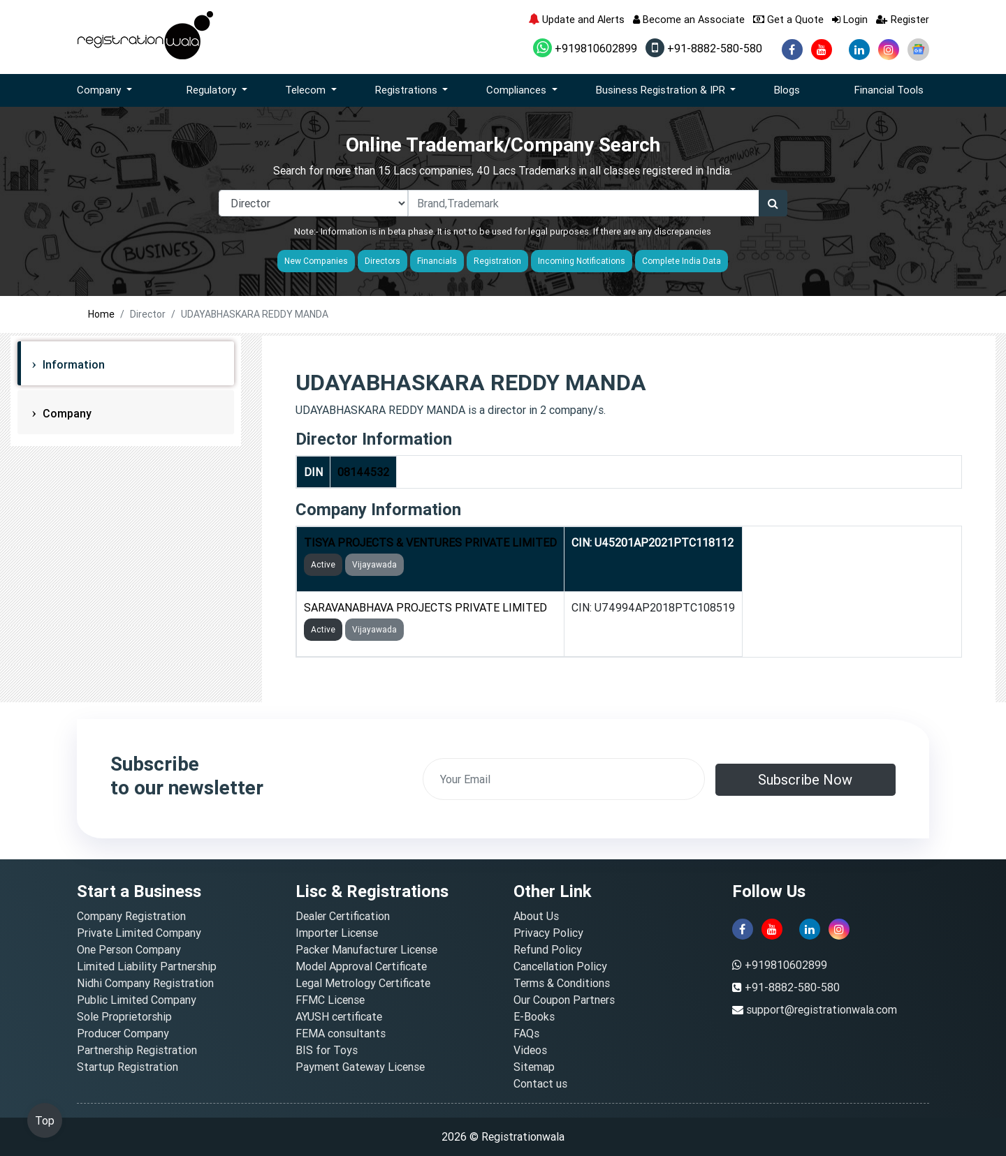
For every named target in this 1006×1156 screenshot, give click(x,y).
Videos (530, 1050)
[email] (564, 779)
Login (850, 19)
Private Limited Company (139, 933)
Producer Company (123, 1033)
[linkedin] (859, 49)
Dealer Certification (343, 916)
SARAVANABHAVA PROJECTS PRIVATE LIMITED (425, 607)
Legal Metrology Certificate (363, 983)
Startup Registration (127, 1067)
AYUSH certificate (339, 1016)
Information (72, 364)
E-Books (534, 1016)
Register (902, 19)
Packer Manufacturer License (366, 949)
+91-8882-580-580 (704, 48)
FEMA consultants (341, 1033)
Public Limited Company (136, 1000)
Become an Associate (689, 19)
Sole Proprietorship (124, 1016)
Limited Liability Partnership (147, 966)
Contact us (540, 1083)
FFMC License (330, 1000)
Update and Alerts (576, 19)
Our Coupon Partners (564, 1000)
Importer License (337, 933)
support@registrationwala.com (821, 1009)
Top (44, 1120)
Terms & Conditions (561, 983)
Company (66, 413)
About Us (536, 916)
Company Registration (131, 916)
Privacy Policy (548, 933)
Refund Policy (547, 949)
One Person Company (129, 949)
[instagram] (888, 49)
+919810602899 (585, 48)
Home (101, 314)
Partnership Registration (137, 1050)
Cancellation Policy (560, 966)
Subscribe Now (805, 779)
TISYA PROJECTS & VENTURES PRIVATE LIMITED (430, 542)
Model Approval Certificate (361, 966)
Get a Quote (788, 19)
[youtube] (821, 49)
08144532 (363, 472)
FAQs (526, 1033)
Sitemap (534, 1067)
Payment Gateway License (360, 1067)
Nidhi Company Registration (145, 983)
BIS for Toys (327, 1050)
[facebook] (792, 49)
